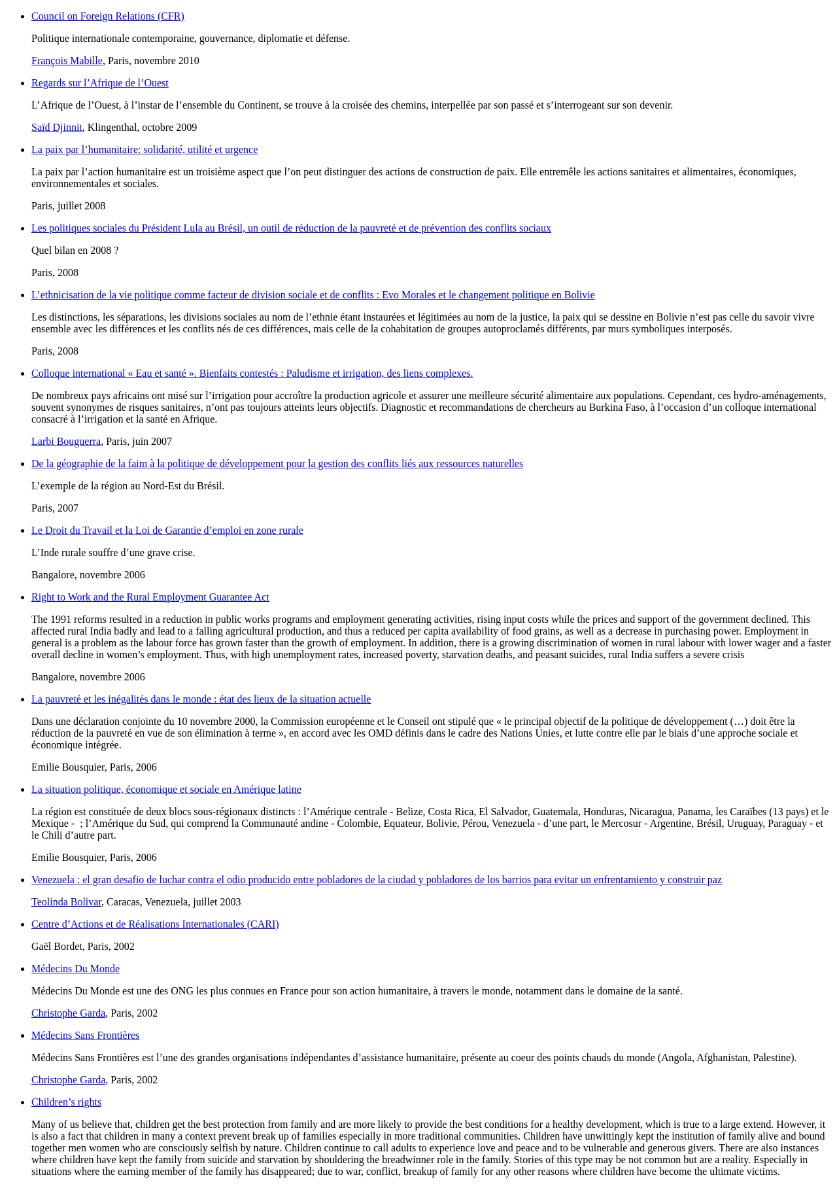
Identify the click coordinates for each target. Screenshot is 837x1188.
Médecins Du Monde (75, 968)
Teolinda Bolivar (66, 901)
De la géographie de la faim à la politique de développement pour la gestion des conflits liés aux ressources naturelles (277, 463)
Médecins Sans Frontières (85, 1035)
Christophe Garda (68, 1013)
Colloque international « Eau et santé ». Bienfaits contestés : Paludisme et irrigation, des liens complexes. (252, 373)
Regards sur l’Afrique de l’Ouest (100, 82)
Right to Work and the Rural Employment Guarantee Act (150, 597)
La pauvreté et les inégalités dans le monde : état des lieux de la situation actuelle (201, 699)
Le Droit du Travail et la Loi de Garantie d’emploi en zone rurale (167, 530)
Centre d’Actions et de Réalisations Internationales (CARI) (155, 924)
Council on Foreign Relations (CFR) (107, 16)
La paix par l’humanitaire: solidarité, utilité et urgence (144, 149)
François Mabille (67, 60)
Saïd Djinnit (56, 127)
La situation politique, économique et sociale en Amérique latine (166, 789)
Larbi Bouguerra (66, 441)
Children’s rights (66, 1102)
